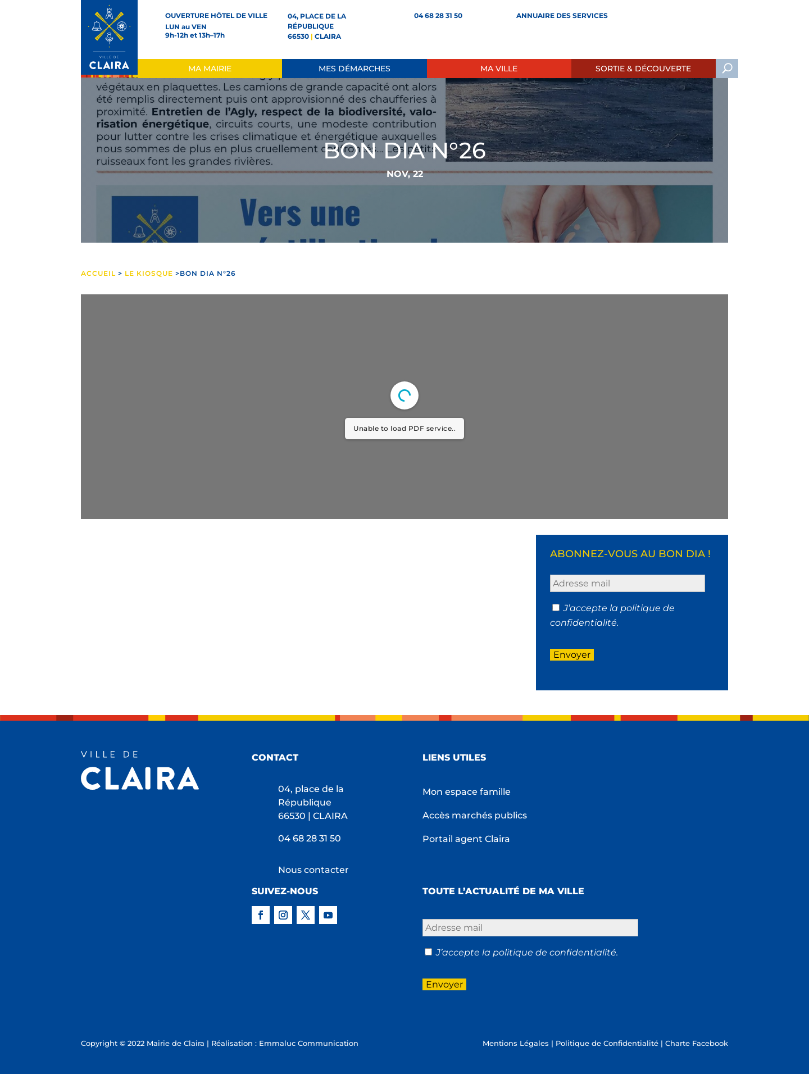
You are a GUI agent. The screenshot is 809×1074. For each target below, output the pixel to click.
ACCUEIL (99, 273)
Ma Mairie (209, 68)
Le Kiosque (149, 273)
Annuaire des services (562, 15)
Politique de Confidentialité (607, 1043)
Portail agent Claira (466, 839)
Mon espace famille (466, 792)
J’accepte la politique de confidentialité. (527, 952)
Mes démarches (354, 68)
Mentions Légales (516, 1043)
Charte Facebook (696, 1043)
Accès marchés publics (474, 816)
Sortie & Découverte (643, 68)
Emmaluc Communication (308, 1043)
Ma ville (498, 68)
